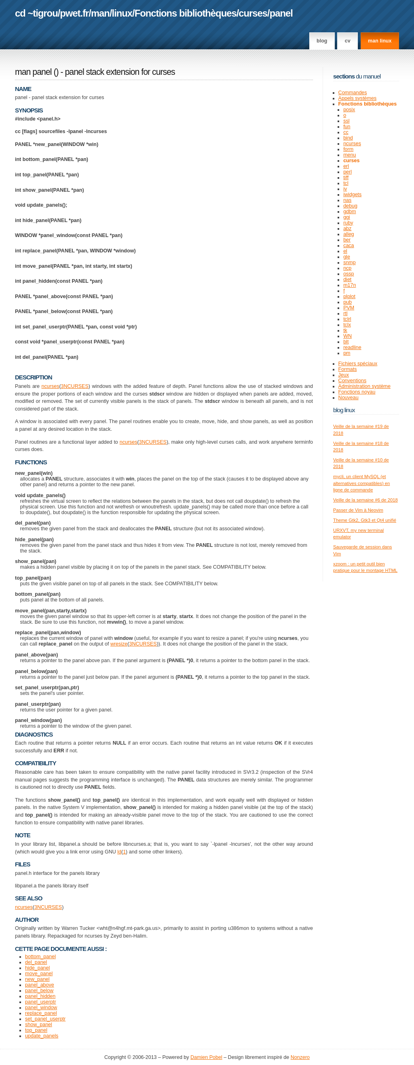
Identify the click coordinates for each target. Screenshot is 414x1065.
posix (349, 109)
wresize (118, 644)
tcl (346, 183)
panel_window (41, 1007)
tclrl (347, 319)
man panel (33, 72)
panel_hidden (40, 996)
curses (253, 13)
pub (347, 302)
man (100, 13)
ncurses (50, 386)
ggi (346, 217)
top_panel (36, 1030)
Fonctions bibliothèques (186, 13)
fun (346, 126)
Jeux (343, 375)
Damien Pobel (206, 1057)
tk (345, 330)
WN (347, 336)
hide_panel (37, 968)
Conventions (352, 380)
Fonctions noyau (357, 392)
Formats (347, 369)
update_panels (41, 1036)
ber (347, 240)
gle (346, 257)
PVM (348, 308)
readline (352, 347)
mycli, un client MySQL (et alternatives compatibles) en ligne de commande (361, 483)
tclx (347, 325)
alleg (348, 234)
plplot (349, 296)
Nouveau (348, 397)
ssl (346, 121)
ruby (348, 223)
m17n (349, 285)
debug (350, 206)
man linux (379, 41)
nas (347, 200)
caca (348, 245)
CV (348, 41)
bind (348, 138)
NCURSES (76, 386)
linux (122, 13)
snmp (349, 262)
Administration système (364, 386)
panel (281, 13)
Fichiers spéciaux (358, 363)
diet (347, 279)
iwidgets (352, 194)
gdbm (349, 211)
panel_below (39, 990)
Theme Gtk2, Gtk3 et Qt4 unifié (364, 520)
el (345, 251)
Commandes (352, 92)
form (348, 149)
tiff (346, 177)
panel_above (39, 985)
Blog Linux (344, 410)
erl (346, 166)
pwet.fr (74, 13)
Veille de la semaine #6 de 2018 (365, 500)
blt (346, 342)
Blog (322, 41)
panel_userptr (40, 1002)
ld (119, 852)
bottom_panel (40, 956)
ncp (347, 268)
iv (345, 189)
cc (346, 132)
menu (349, 155)
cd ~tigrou (36, 13)
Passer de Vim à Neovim (358, 510)
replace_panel (41, 1013)
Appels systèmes (357, 98)
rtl (345, 313)
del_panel (36, 962)
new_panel (37, 979)
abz (347, 228)
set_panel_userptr (45, 1019)
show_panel (38, 1024)
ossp (348, 274)
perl (347, 172)
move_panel (39, 973)
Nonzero (300, 1057)
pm (346, 353)
